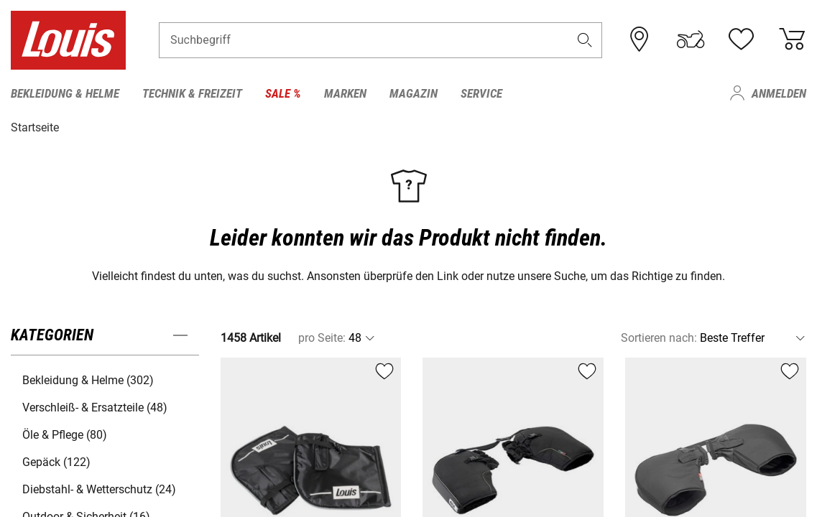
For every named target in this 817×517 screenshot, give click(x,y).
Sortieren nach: (659, 337)
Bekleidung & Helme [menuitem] (65, 93)
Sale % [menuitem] (283, 93)
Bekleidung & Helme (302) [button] (88, 379)
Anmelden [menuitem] (779, 93)
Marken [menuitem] (345, 93)
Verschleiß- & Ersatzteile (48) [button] (94, 407)
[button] (584, 40)
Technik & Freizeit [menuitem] (192, 93)
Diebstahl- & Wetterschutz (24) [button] (99, 488)
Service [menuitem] (481, 93)
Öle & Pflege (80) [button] (64, 434)
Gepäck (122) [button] (56, 461)
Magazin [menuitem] (413, 93)
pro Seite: (322, 337)
